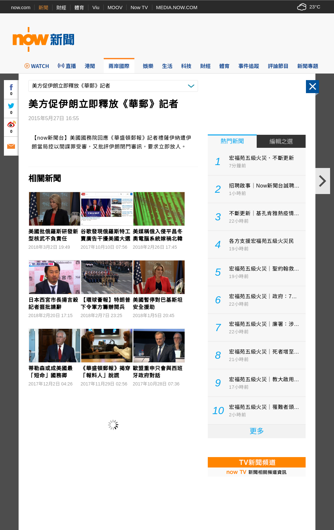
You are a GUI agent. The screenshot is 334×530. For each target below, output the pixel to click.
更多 (257, 431)
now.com (20, 7)
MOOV (115, 7)
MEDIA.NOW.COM (177, 7)
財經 (61, 7)
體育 (79, 7)
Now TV (139, 7)
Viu (95, 7)
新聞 (43, 7)
